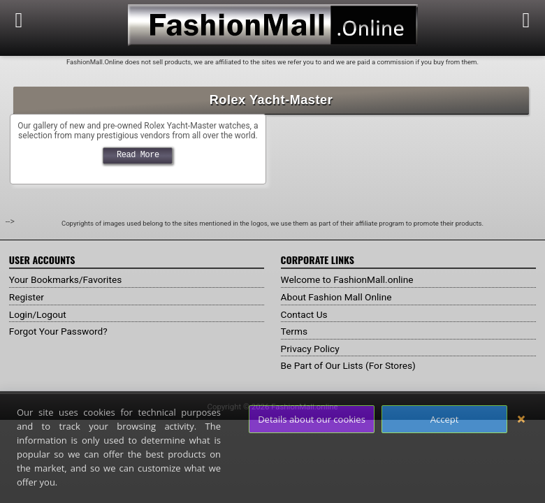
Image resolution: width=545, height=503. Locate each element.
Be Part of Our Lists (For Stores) (350, 365)
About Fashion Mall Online (338, 296)
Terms (294, 331)
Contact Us (305, 314)
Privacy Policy (311, 348)
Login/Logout (38, 314)
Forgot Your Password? (59, 331)
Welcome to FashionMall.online (349, 279)
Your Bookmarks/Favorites (66, 279)
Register (27, 296)
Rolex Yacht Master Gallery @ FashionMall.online (138, 120)
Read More (138, 155)
